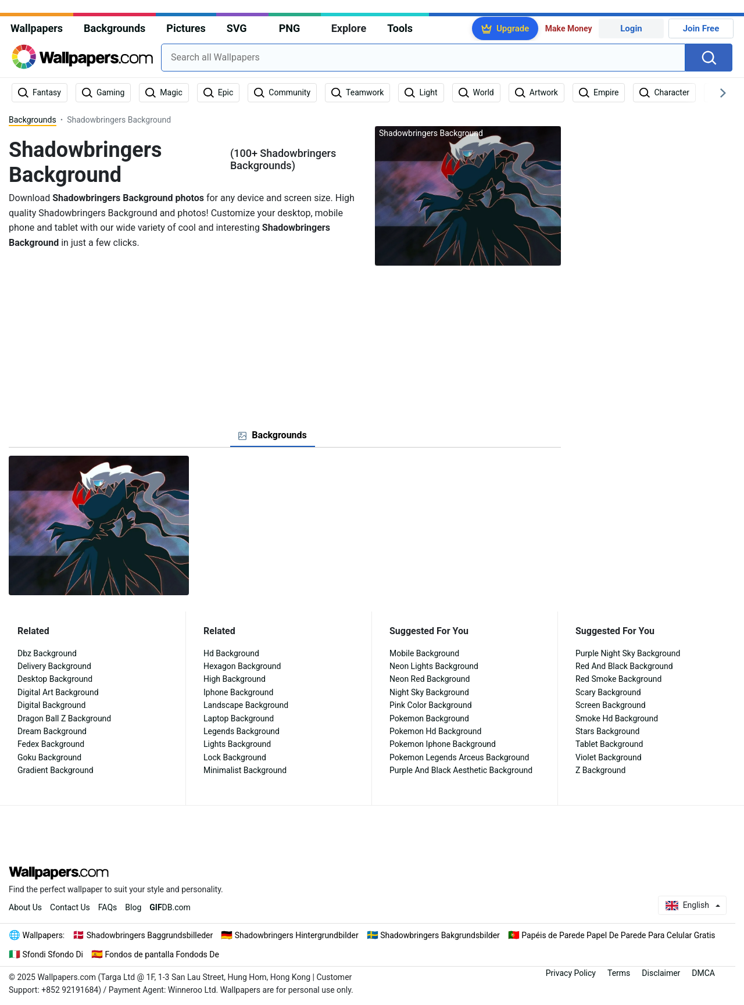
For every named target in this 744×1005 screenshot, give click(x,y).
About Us (25, 907)
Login (631, 28)
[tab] (272, 435)
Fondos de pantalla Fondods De (162, 954)
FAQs (107, 907)
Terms (618, 973)
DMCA (703, 973)
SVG (237, 28)
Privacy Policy (571, 973)
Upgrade (512, 28)
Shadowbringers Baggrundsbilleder (150, 935)
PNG (290, 28)
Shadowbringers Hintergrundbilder (297, 935)
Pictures (185, 28)
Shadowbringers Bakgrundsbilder (440, 935)
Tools (400, 28)
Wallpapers (36, 28)
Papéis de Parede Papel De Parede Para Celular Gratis (618, 935)
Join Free (701, 28)
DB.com (170, 907)
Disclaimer (661, 973)
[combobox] (423, 57)
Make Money (568, 28)
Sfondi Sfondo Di (53, 954)
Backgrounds (114, 28)
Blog (133, 907)
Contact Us (70, 907)
